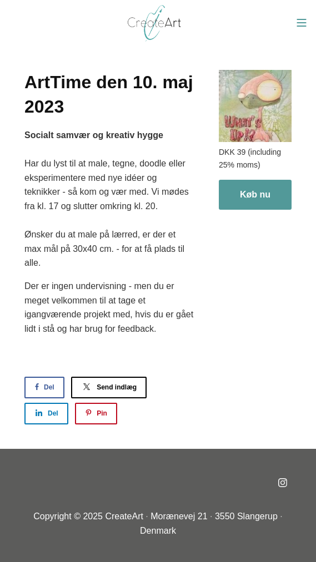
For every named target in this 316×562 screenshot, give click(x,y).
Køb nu (255, 194)
